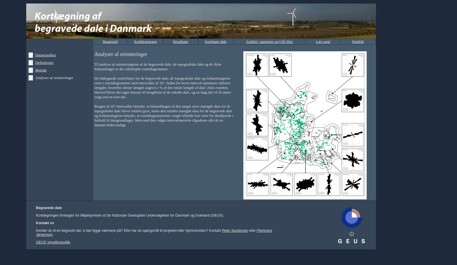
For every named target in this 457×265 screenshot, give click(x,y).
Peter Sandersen (235, 231)
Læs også (323, 41)
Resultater (180, 41)
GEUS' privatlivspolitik (53, 242)
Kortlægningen (145, 41)
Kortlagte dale (215, 41)
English (358, 41)
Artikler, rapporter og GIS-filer (269, 41)
